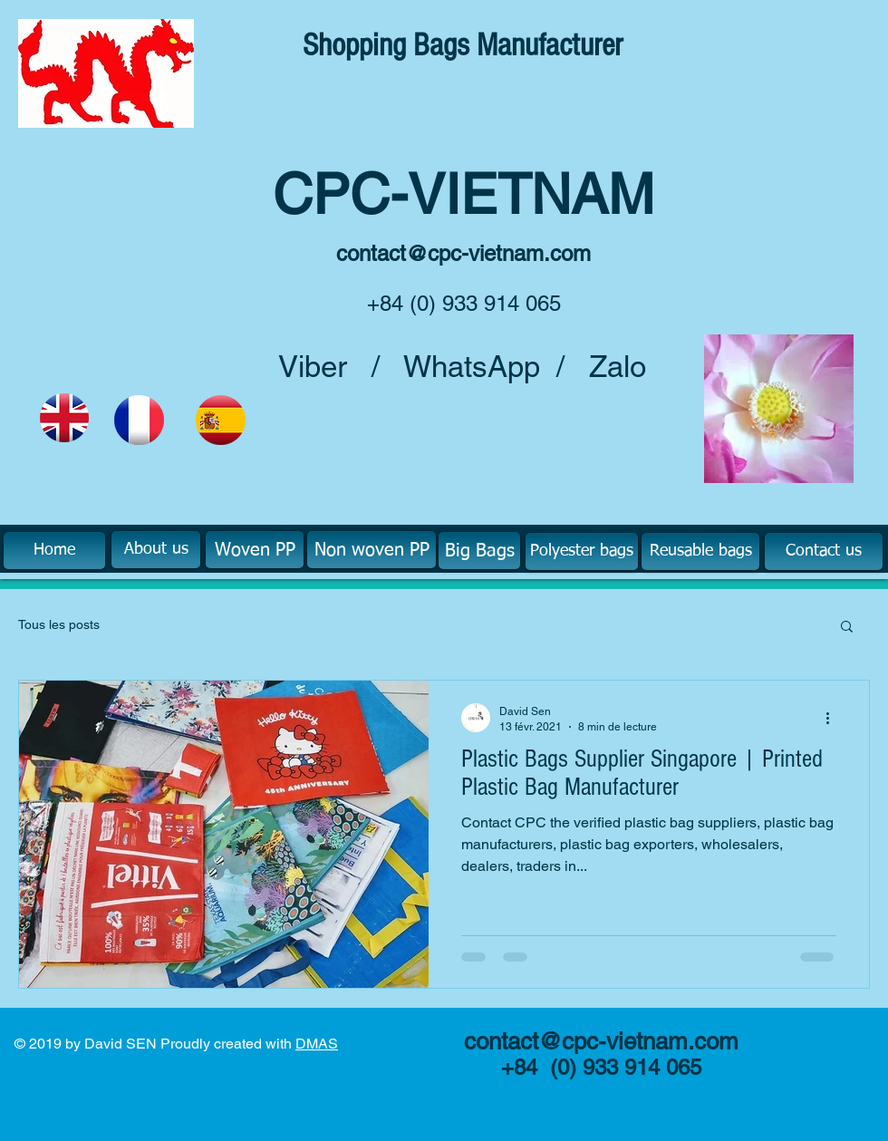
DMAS (316, 1043)
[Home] (54, 550)
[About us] (155, 549)
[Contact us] (824, 551)
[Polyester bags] (582, 551)
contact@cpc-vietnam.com (463, 253)
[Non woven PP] (371, 549)
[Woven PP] (255, 549)
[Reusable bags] (700, 551)
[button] (846, 627)
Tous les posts (59, 624)
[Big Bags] (479, 550)
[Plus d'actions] (834, 718)
